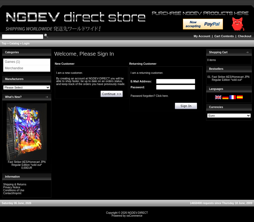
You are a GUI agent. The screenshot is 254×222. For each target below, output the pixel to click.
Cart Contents (224, 36)
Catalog (14, 43)
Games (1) (12, 62)
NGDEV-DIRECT (138, 212)
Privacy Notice (11, 187)
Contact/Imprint (12, 193)
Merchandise (14, 68)
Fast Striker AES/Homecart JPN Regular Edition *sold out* (26, 163)
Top (4, 43)
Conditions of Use (13, 190)
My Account (202, 36)
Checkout (244, 36)
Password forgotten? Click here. (150, 95)
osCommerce (134, 215)
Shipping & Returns (14, 184)
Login (25, 43)
